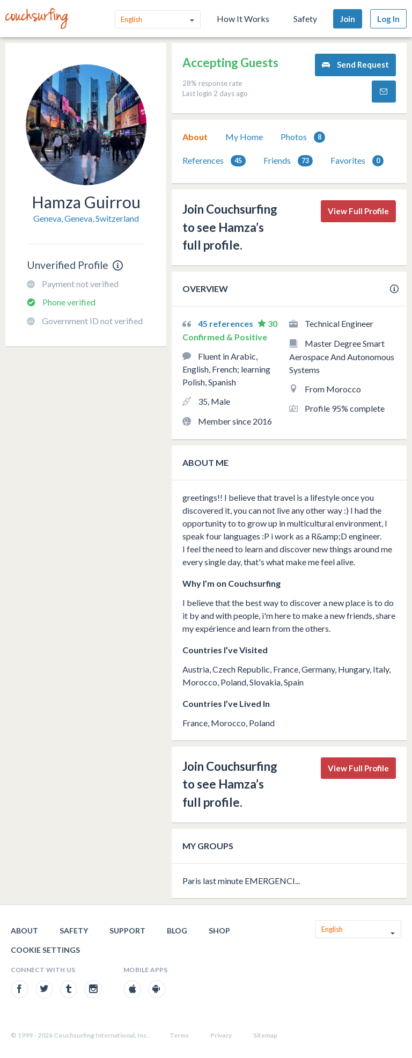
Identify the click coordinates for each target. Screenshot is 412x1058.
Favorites (357, 160)
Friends (288, 160)
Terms (179, 1035)
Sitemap (265, 1035)
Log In (388, 19)
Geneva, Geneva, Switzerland (86, 218)
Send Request (355, 65)
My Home (244, 137)
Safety (305, 18)
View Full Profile (358, 211)
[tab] (195, 136)
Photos (303, 137)
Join (347, 19)
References (214, 160)
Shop (219, 930)
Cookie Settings (45, 949)
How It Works (243, 18)
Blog (177, 930)
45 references (226, 323)
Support (127, 930)
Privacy (221, 1035)
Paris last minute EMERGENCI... (241, 880)
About (195, 137)
